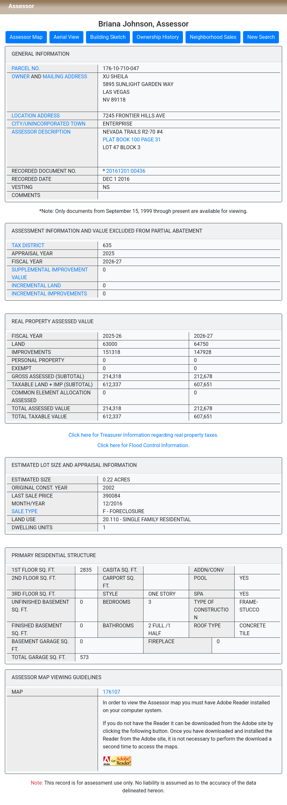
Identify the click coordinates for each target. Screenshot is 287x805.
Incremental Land (36, 285)
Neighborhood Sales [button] (213, 37)
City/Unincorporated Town (48, 124)
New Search (261, 37)
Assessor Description (41, 132)
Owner (21, 76)
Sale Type (24, 511)
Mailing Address (65, 76)
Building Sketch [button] (108, 37)
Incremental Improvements (49, 294)
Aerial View (66, 37)
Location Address (36, 116)
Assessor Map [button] (26, 37)
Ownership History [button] (158, 37)
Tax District (28, 245)
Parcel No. (26, 68)
